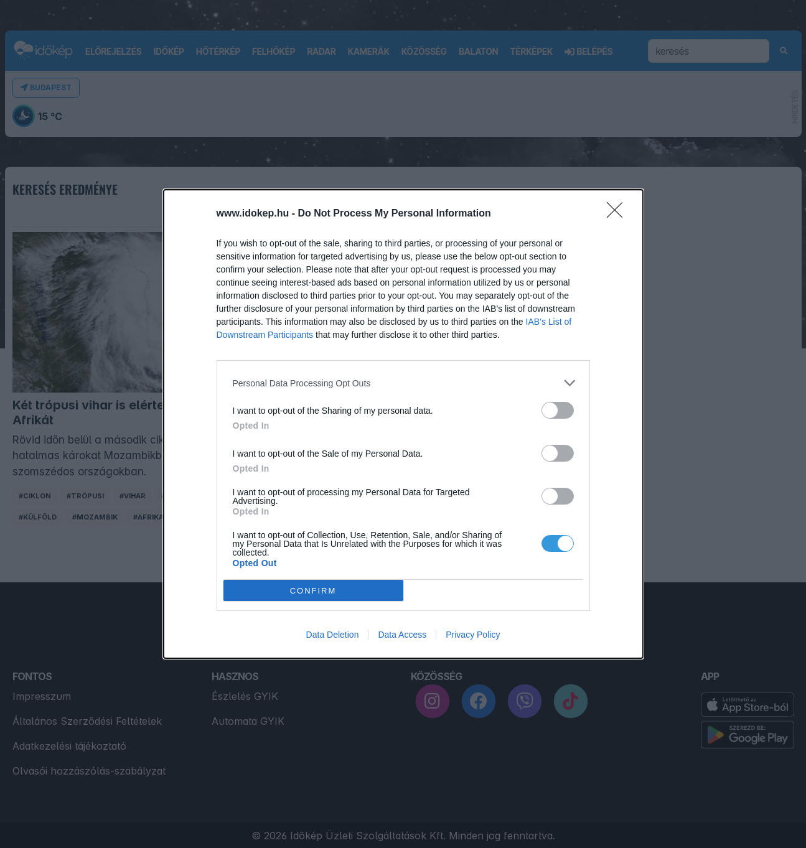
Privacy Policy (473, 635)
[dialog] (403, 424)
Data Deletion (332, 635)
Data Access (402, 635)
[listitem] (403, 382)
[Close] (618, 214)
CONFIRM (313, 590)
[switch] (557, 410)
